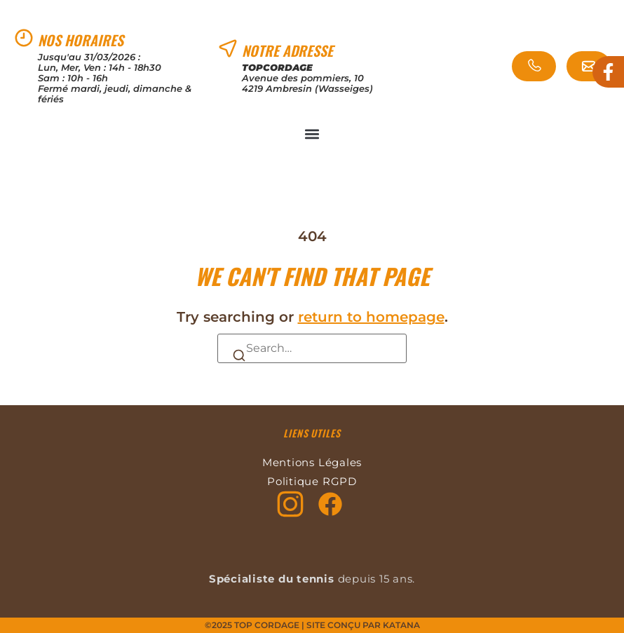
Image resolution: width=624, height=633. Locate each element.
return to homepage (371, 316)
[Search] (239, 354)
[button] (312, 133)
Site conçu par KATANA (363, 625)
